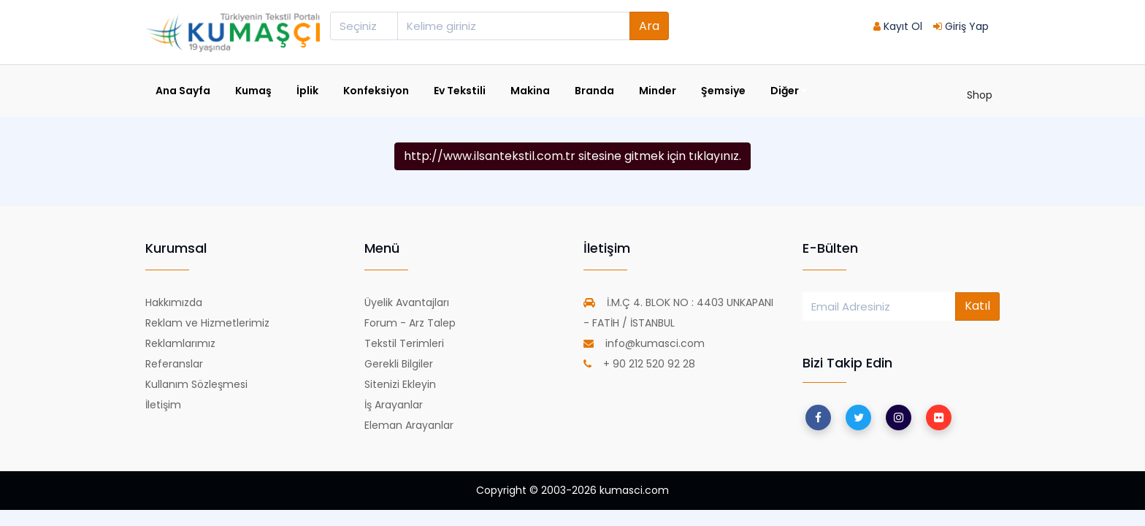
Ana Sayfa (183, 90)
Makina (530, 90)
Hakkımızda (173, 302)
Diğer (788, 91)
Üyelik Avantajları (406, 302)
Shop (979, 95)
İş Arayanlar (393, 404)
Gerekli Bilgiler (398, 364)
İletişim (163, 404)
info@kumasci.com (644, 343)
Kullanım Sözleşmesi (196, 384)
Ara (649, 26)
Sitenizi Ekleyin (400, 384)
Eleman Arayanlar (408, 425)
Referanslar (174, 364)
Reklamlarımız (180, 343)
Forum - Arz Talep (410, 323)
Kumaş (253, 90)
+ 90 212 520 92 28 (639, 364)
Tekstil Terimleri (404, 343)
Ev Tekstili (460, 90)
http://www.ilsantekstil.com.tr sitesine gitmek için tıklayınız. (572, 156)
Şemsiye (723, 90)
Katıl (977, 305)
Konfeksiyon (376, 90)
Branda (594, 90)
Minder (657, 90)
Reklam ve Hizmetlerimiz (207, 323)
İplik (307, 90)
